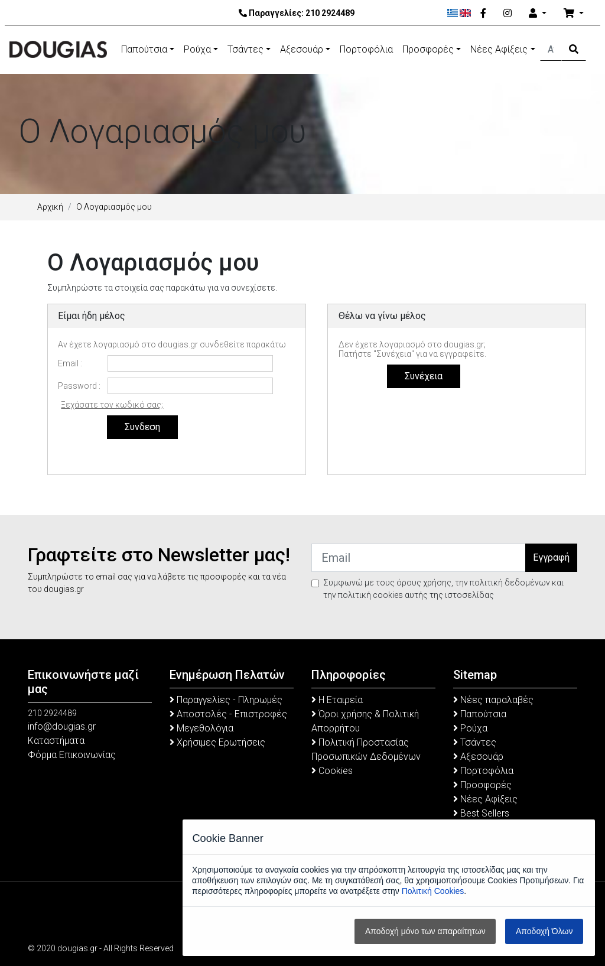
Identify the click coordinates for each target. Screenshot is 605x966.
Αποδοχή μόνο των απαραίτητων (425, 931)
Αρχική (50, 207)
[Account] (537, 13)
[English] (465, 13)
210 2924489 (329, 13)
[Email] (418, 558)
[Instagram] (507, 13)
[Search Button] (573, 49)
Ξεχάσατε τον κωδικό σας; (112, 404)
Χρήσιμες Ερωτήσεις (217, 742)
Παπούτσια (144, 49)
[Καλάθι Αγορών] (573, 13)
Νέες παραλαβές (493, 699)
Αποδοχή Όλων (544, 931)
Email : (70, 363)
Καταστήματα (56, 740)
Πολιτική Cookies (433, 891)
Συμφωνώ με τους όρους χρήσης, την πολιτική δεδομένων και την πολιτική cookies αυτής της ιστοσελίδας (443, 589)
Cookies (332, 770)
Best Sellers (481, 813)
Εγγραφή (551, 557)
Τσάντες (245, 49)
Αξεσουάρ (301, 49)
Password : (79, 386)
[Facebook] (483, 13)
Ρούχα (197, 49)
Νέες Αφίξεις (499, 49)
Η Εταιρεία (337, 699)
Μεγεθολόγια (201, 728)
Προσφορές (428, 49)
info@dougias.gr (62, 726)
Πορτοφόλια (366, 49)
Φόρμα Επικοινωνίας (72, 754)
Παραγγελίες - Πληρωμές (226, 699)
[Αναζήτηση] (551, 49)
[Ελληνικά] (452, 13)
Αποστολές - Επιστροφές (228, 714)
